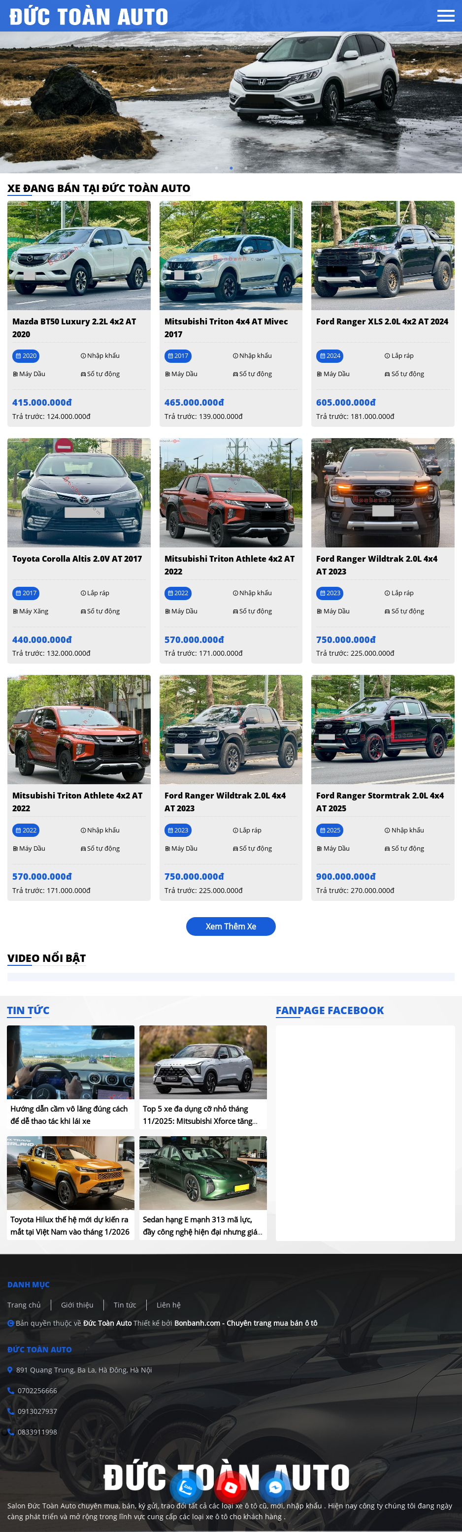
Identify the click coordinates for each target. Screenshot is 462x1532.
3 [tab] (246, 168)
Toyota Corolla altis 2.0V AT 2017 (77, 558)
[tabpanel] (231, 86)
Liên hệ (169, 1304)
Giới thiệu (77, 1304)
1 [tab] (216, 168)
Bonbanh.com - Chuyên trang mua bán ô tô (245, 1323)
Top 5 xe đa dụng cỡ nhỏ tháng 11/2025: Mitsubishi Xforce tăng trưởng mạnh (197, 1121)
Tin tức (125, 1304)
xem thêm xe (231, 926)
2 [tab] (231, 168)
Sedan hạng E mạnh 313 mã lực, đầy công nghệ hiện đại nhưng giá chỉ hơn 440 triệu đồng (200, 1231)
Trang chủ (24, 1304)
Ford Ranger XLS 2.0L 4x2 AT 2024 (382, 321)
